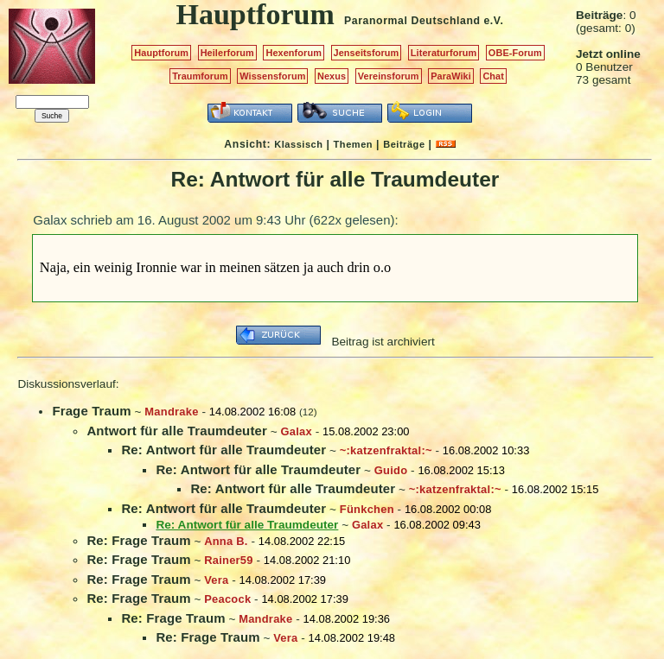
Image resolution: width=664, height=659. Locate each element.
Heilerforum (227, 53)
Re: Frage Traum (138, 540)
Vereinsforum (388, 76)
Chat (493, 76)
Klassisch (298, 144)
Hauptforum (161, 53)
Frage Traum (91, 410)
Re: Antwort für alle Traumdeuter (223, 449)
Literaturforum (443, 53)
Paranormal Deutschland (412, 21)
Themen (353, 144)
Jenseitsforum (366, 53)
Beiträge (404, 144)
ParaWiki (451, 76)
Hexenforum (293, 53)
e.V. (493, 21)
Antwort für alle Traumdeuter (176, 430)
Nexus (331, 76)
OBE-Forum (515, 53)
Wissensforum (272, 76)
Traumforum (200, 76)
